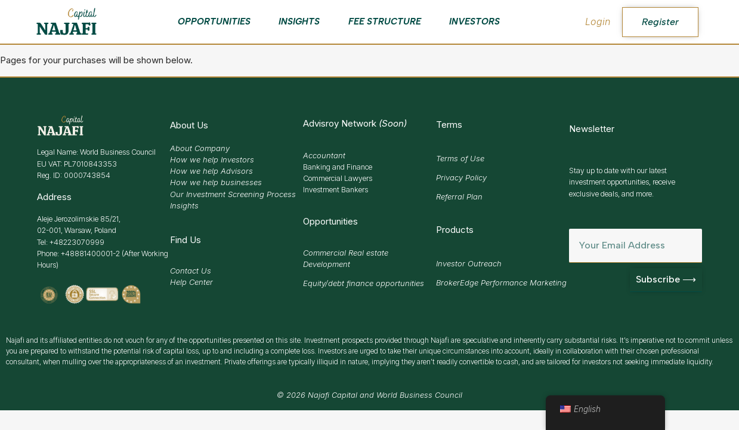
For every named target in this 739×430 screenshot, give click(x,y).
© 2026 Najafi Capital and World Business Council (369, 395)
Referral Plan (459, 196)
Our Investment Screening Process (233, 194)
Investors (474, 21)
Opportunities (214, 21)
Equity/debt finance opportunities (363, 283)
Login (597, 21)
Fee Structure (384, 21)
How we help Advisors (211, 171)
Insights (299, 21)
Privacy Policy (461, 177)
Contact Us (190, 270)
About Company (200, 148)
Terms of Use (460, 158)
